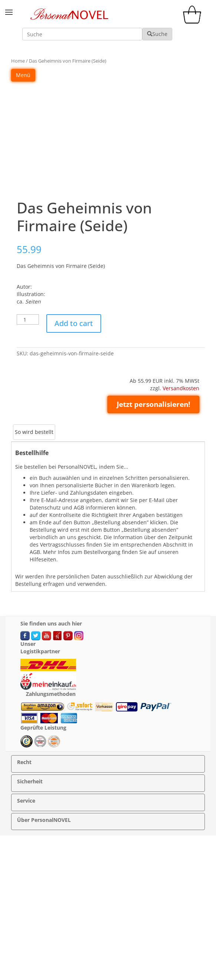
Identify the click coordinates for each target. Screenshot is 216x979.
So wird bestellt (34, 431)
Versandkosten (181, 388)
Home (18, 60)
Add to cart (73, 323)
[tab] (34, 432)
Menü (23, 75)
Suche (157, 33)
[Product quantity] (28, 319)
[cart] (194, 21)
